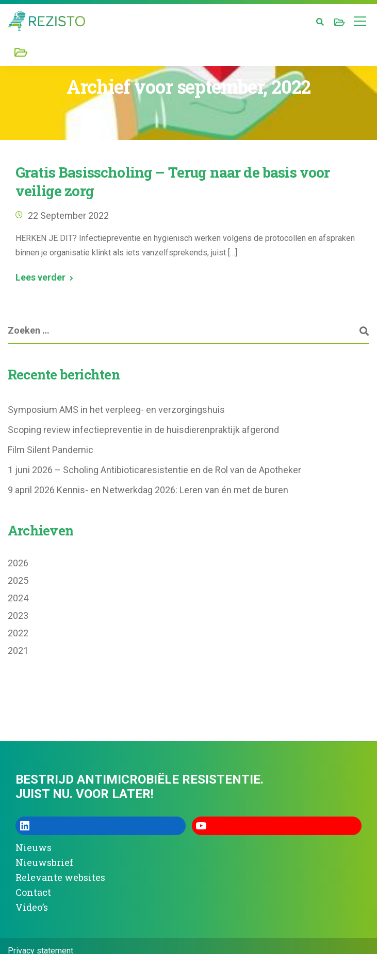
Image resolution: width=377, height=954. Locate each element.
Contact (33, 892)
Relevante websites (60, 877)
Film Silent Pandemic (50, 449)
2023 (18, 615)
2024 (18, 598)
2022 (18, 633)
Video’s (31, 907)
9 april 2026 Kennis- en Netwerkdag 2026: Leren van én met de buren (148, 489)
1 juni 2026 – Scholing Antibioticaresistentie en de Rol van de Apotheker (154, 469)
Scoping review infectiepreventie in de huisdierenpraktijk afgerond (143, 429)
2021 (18, 650)
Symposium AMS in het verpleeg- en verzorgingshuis (116, 409)
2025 (18, 580)
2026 (18, 563)
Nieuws (33, 847)
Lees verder (40, 277)
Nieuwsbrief (44, 862)
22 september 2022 (68, 215)
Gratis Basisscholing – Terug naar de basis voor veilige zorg (172, 181)
